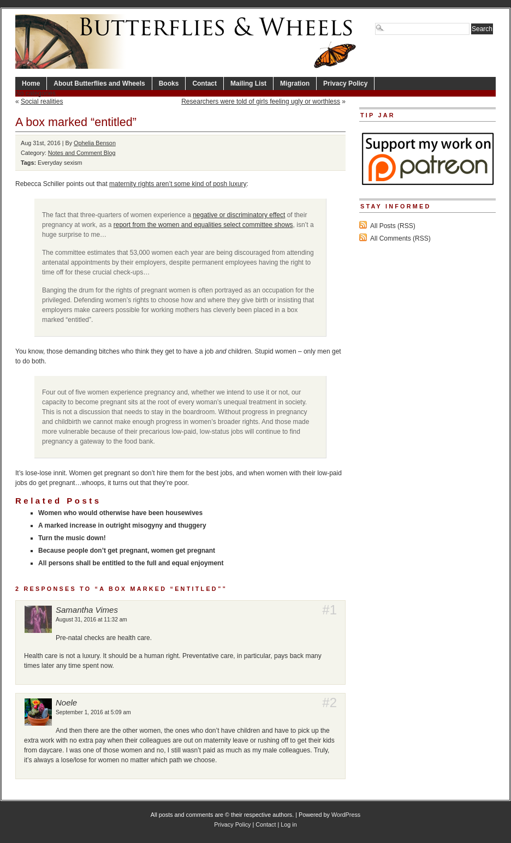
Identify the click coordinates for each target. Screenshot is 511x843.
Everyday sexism (60, 162)
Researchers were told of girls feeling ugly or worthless (260, 101)
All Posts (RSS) (392, 226)
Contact (204, 83)
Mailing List (248, 83)
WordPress (345, 814)
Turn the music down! (72, 538)
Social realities (42, 101)
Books (169, 83)
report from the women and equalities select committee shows (203, 225)
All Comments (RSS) (400, 238)
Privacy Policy (345, 83)
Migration (295, 83)
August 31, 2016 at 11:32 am (91, 620)
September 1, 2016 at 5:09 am (93, 712)
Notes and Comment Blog (82, 153)
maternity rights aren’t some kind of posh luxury (177, 184)
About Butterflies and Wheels (99, 83)
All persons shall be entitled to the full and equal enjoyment (130, 563)
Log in (288, 824)
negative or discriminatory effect (239, 215)
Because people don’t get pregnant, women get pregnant (126, 550)
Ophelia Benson (95, 143)
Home (31, 83)
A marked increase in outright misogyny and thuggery (122, 525)
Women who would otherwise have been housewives (120, 513)
